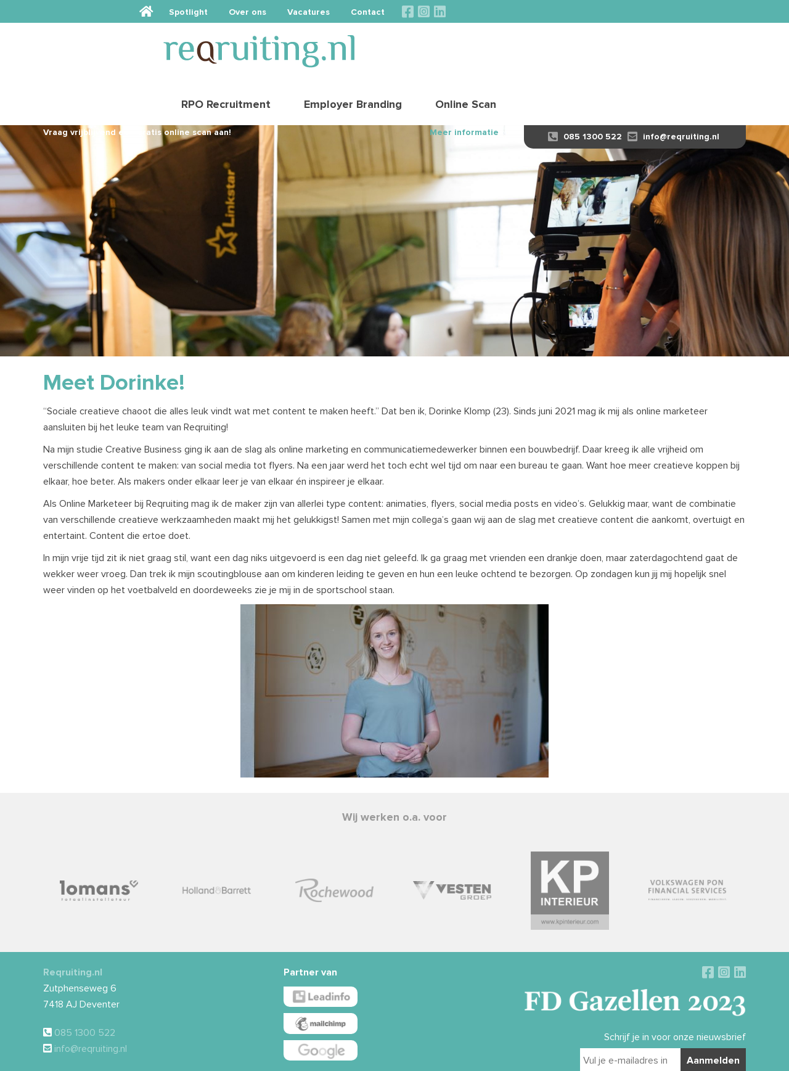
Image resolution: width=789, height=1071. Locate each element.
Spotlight (488, 11)
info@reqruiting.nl (673, 94)
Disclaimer (418, 1057)
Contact (668, 11)
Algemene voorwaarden (363, 1057)
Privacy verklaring (465, 1057)
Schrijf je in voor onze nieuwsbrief (675, 994)
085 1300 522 (585, 94)
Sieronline (584, 1057)
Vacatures (608, 11)
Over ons (547, 11)
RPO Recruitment (466, 46)
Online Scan (706, 46)
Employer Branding (593, 46)
